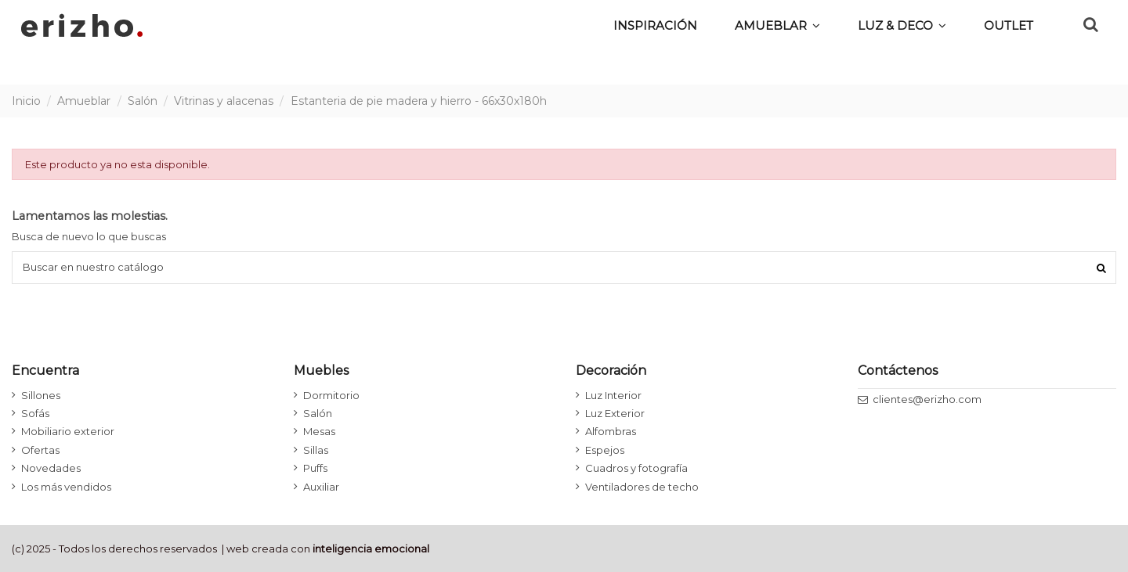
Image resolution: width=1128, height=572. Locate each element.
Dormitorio (331, 395)
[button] (902, 25)
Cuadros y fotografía (636, 468)
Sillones (40, 395)
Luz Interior (613, 395)
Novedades (51, 468)
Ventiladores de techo (642, 486)
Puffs (315, 468)
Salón (317, 413)
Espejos (604, 450)
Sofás (35, 413)
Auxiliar (321, 486)
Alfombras (610, 431)
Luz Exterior (615, 413)
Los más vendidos (66, 486)
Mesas (319, 431)
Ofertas (40, 450)
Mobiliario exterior (67, 431)
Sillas (315, 450)
